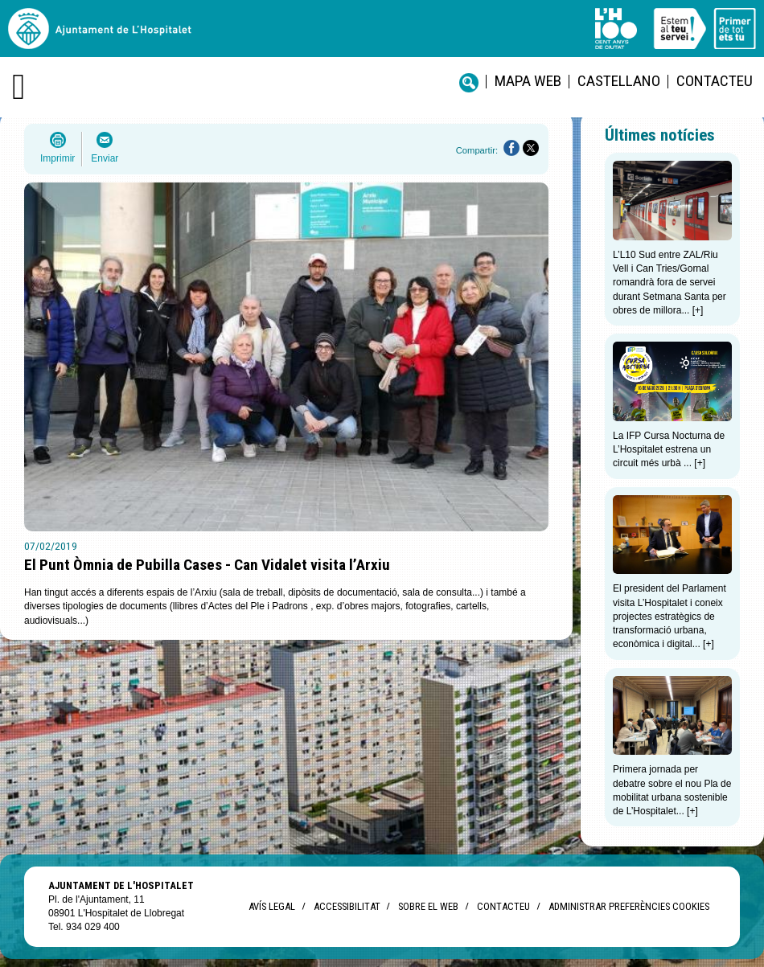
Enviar (104, 158)
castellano (618, 81)
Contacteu (714, 81)
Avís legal (272, 906)
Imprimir (57, 158)
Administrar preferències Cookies (628, 906)
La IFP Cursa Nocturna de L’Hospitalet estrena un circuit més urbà (669, 449)
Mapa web (528, 81)
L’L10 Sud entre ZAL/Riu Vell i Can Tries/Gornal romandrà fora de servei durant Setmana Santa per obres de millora (669, 282)
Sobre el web (428, 906)
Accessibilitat (347, 906)
